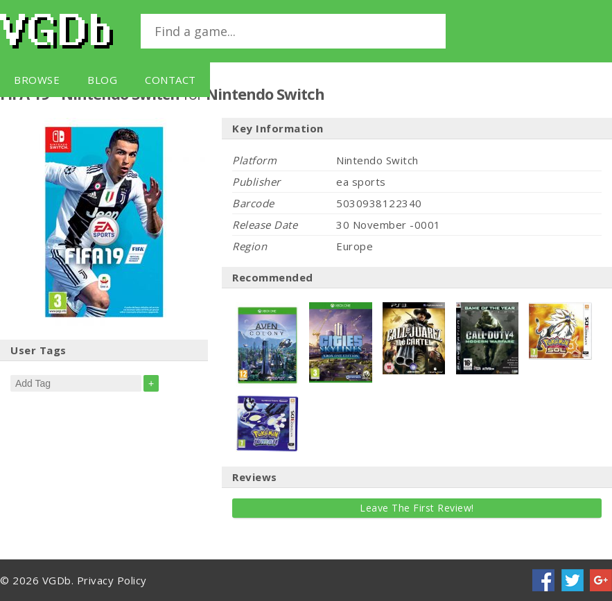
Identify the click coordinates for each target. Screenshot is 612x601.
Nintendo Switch (265, 93)
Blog (102, 80)
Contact (170, 80)
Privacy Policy (112, 580)
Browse (37, 80)
